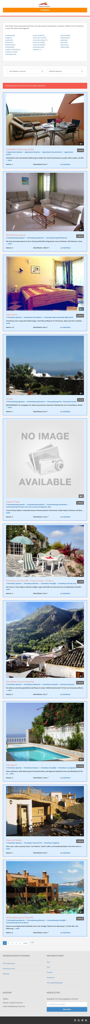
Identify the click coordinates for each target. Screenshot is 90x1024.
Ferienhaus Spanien (14, 317)
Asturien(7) (9, 40)
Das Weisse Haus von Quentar (20, 682)
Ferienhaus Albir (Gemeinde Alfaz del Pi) (58, 317)
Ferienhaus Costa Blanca (33, 317)
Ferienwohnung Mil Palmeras (56, 238)
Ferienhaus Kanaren (31, 583)
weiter (25, 943)
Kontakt (49, 972)
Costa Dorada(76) (39, 45)
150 (32, 942)
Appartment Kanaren (32, 152)
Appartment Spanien (14, 152)
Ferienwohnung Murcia (35, 238)
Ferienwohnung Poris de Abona (17, 923)
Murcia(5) (64, 42)
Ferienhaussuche (9, 968)
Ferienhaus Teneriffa (48, 583)
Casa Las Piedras (14, 840)
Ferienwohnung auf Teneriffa (19, 918)
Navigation (45, 10)
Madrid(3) (64, 40)
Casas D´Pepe (12, 502)
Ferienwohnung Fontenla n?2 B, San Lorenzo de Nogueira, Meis (28, 507)
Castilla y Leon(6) (11, 52)
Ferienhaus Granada (50, 684)
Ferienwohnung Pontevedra (57, 504)
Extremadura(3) (38, 47)
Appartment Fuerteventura (52, 152)
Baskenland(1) (10, 45)
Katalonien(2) (65, 38)
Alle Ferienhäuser (9, 963)
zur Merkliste (65, 164)
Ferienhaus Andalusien (32, 684)
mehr (10, 160)
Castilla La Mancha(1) (12, 49)
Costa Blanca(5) (10, 54)
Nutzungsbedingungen (55, 983)
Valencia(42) (65, 47)
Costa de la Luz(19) (39, 38)
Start (48, 962)
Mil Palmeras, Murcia (15, 235)
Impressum (51, 977)
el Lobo (9, 399)
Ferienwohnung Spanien (15, 238)
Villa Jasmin (11, 765)
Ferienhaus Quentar (67, 684)
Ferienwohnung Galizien (35, 504)
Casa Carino (11, 315)
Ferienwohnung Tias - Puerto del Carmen (61, 402)
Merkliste (6, 974)
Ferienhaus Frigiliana (51, 843)
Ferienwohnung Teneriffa (56, 920)
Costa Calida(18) (38, 35)
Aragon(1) (8, 38)
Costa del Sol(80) (39, 42)
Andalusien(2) (10, 35)
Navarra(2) (64, 45)
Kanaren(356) (65, 35)
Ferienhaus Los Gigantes (67, 768)
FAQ (48, 967)
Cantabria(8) (9, 47)
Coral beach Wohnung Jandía (20, 149)
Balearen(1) (9, 42)
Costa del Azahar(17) (40, 40)
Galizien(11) (37, 49)
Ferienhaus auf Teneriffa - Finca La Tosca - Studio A (30, 581)
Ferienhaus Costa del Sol (33, 843)
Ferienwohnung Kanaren (36, 402)
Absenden (67, 1009)
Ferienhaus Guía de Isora (67, 583)
